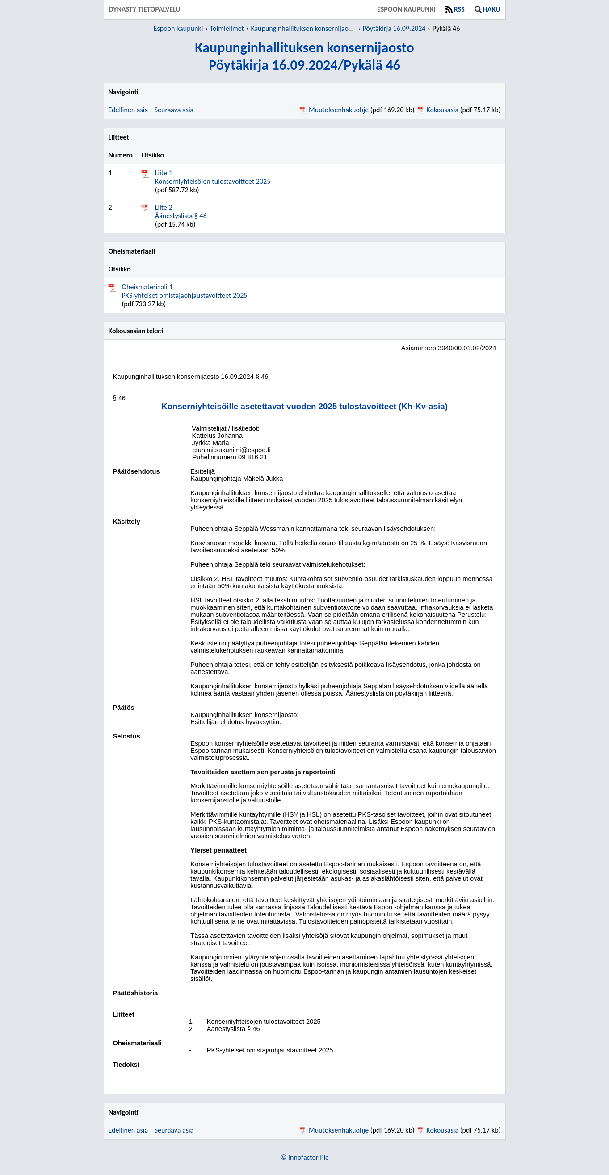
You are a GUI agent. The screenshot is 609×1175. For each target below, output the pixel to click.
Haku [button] (487, 9)
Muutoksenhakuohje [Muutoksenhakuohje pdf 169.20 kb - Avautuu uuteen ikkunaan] (339, 110)
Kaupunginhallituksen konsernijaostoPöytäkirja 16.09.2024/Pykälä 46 (304, 56)
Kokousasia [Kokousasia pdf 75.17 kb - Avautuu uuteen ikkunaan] (443, 110)
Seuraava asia (174, 110)
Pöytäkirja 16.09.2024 (393, 28)
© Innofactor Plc (304, 1157)
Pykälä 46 (446, 28)
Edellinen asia (128, 110)
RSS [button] (455, 9)
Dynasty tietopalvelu (145, 9)
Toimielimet (227, 28)
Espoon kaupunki (406, 9)
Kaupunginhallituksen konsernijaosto (304, 28)
